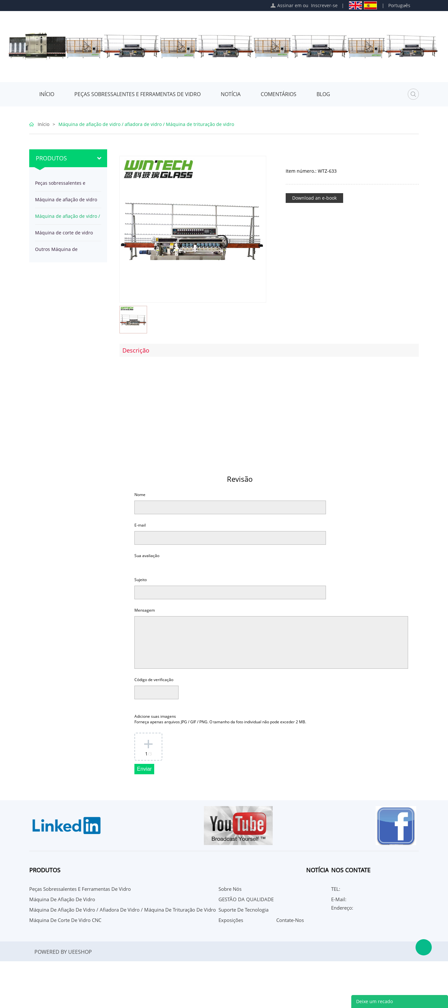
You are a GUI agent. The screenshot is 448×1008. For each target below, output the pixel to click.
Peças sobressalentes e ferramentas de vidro (137, 94)
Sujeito (140, 579)
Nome (139, 494)
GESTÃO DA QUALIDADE (246, 899)
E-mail (140, 525)
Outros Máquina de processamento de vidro (61, 251)
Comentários (278, 94)
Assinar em (289, 5)
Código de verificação (153, 679)
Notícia (231, 94)
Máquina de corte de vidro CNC (64, 235)
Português (399, 5)
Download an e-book (314, 198)
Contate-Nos (290, 920)
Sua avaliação (146, 555)
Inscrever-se (324, 5)
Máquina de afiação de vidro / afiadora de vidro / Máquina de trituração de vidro (146, 124)
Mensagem (144, 610)
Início (46, 94)
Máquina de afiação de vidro (66, 199)
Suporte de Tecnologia (243, 909)
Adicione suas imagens (220, 719)
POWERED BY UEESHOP (63, 951)
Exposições (230, 920)
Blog (323, 94)
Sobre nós (230, 889)
